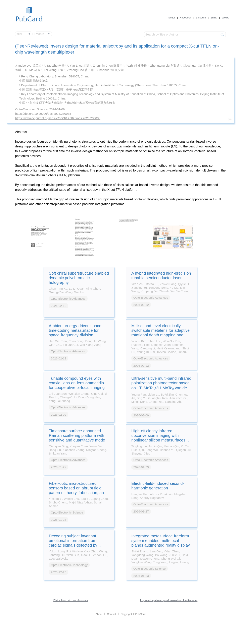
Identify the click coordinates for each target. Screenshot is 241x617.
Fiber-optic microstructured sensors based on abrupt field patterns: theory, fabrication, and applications (77, 490)
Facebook (185, 17)
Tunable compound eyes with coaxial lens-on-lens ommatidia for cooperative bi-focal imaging (77, 383)
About (98, 614)
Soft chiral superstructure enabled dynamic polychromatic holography (79, 278)
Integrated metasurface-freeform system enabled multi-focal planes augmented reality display (160, 540)
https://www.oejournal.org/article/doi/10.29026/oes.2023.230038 (57, 118)
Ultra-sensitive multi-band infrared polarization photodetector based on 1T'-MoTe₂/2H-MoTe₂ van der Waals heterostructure (161, 385)
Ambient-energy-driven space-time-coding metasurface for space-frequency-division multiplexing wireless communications (76, 335)
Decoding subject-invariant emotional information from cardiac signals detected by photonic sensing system (73, 543)
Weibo (225, 17)
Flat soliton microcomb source (70, 600)
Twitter (171, 17)
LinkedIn (201, 17)
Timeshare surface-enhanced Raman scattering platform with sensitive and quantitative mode (77, 435)
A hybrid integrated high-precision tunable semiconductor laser (161, 275)
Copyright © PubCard (133, 614)
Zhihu (214, 17)
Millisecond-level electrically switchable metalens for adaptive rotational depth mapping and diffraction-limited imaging (160, 333)
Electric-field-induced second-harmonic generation (157, 485)
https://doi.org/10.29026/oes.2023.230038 (43, 113)
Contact (111, 614)
